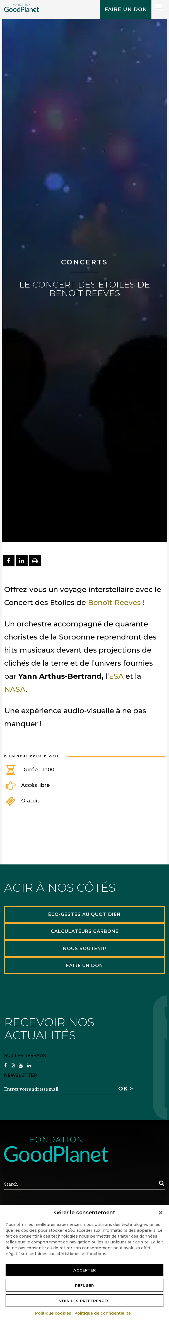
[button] (160, 1212)
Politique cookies (53, 1313)
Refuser (84, 1285)
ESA (116, 676)
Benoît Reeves (114, 602)
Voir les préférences (84, 1300)
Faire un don (126, 9)
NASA (15, 689)
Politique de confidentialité (102, 1313)
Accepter (84, 1270)
